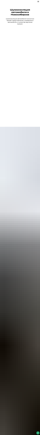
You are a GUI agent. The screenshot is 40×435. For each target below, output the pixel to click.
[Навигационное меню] (38, 1)
